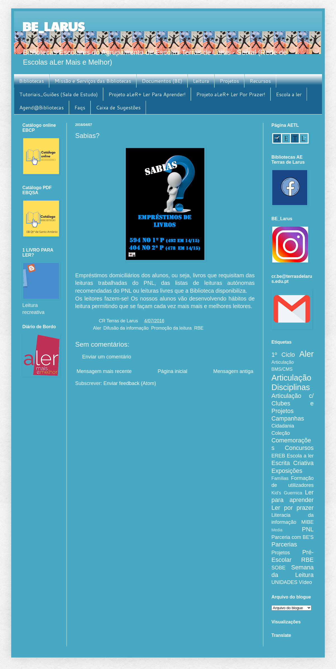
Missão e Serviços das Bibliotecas (93, 80)
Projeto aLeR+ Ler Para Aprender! (147, 94)
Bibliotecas (31, 80)
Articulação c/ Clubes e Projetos (292, 403)
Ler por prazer (292, 507)
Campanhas (287, 418)
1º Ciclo (283, 354)
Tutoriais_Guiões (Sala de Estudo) (58, 94)
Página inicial (172, 371)
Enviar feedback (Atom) (129, 383)
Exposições (286, 470)
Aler (97, 327)
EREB (278, 456)
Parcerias (284, 544)
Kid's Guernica (286, 492)
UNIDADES (284, 582)
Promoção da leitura (171, 327)
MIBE (307, 522)
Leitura (201, 80)
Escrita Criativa (292, 462)
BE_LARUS (53, 26)
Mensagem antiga (233, 371)
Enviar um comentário (106, 357)
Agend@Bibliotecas (41, 107)
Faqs (79, 107)
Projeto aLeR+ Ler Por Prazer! (230, 94)
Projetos (229, 80)
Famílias (279, 478)
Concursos (299, 447)
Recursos (260, 80)
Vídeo (305, 582)
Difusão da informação (126, 327)
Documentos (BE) (162, 80)
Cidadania (282, 426)
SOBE (278, 568)
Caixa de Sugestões (118, 107)
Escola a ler (289, 94)
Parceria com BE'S (292, 537)
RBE (199, 327)
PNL (308, 529)
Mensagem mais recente (104, 371)
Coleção (280, 433)
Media (276, 530)
